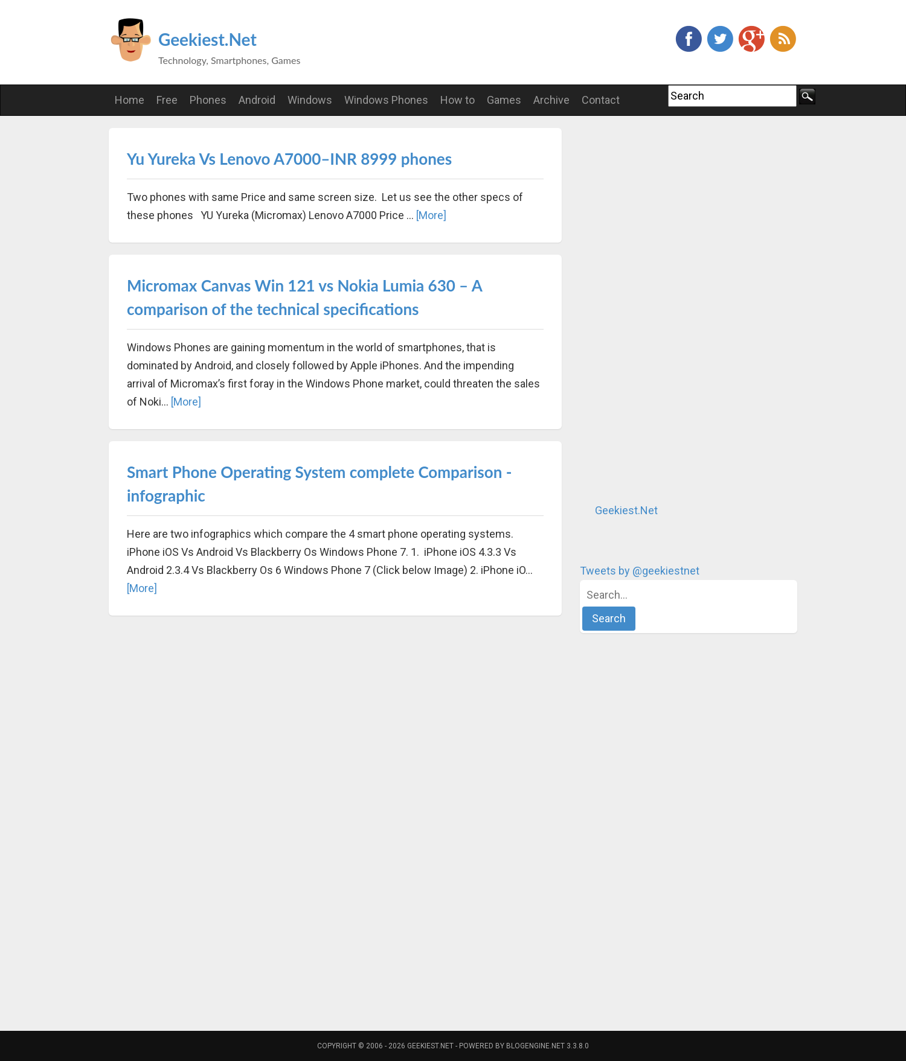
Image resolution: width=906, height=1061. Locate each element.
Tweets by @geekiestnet (639, 570)
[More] (431, 215)
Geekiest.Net (207, 39)
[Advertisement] (670, 309)
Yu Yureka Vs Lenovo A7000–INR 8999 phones (289, 158)
